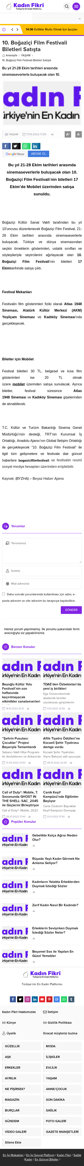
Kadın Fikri (64, 1155)
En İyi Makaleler (13, 1155)
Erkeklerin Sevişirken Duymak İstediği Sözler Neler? (55, 930)
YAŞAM (26, 55)
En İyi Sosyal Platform (40, 1155)
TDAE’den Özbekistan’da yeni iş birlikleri (62, 686)
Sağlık (77, 1155)
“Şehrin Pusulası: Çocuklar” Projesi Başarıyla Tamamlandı (19, 742)
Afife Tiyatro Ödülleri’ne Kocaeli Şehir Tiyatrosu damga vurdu (61, 742)
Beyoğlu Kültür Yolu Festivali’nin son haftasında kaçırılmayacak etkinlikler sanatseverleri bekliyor (21, 695)
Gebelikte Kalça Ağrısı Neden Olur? (54, 837)
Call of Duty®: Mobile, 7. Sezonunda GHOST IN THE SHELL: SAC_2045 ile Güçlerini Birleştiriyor (20, 798)
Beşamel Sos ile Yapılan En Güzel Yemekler (52, 953)
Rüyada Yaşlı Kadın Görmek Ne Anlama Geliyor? (56, 861)
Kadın (28, 1159)
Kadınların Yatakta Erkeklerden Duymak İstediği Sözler (55, 884)
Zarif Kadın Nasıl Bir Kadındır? (55, 905)
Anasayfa (9, 55)
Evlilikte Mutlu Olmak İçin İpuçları (51, 29)
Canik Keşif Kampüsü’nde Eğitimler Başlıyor (61, 796)
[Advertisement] (42, 500)
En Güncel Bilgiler (46, 1159)
